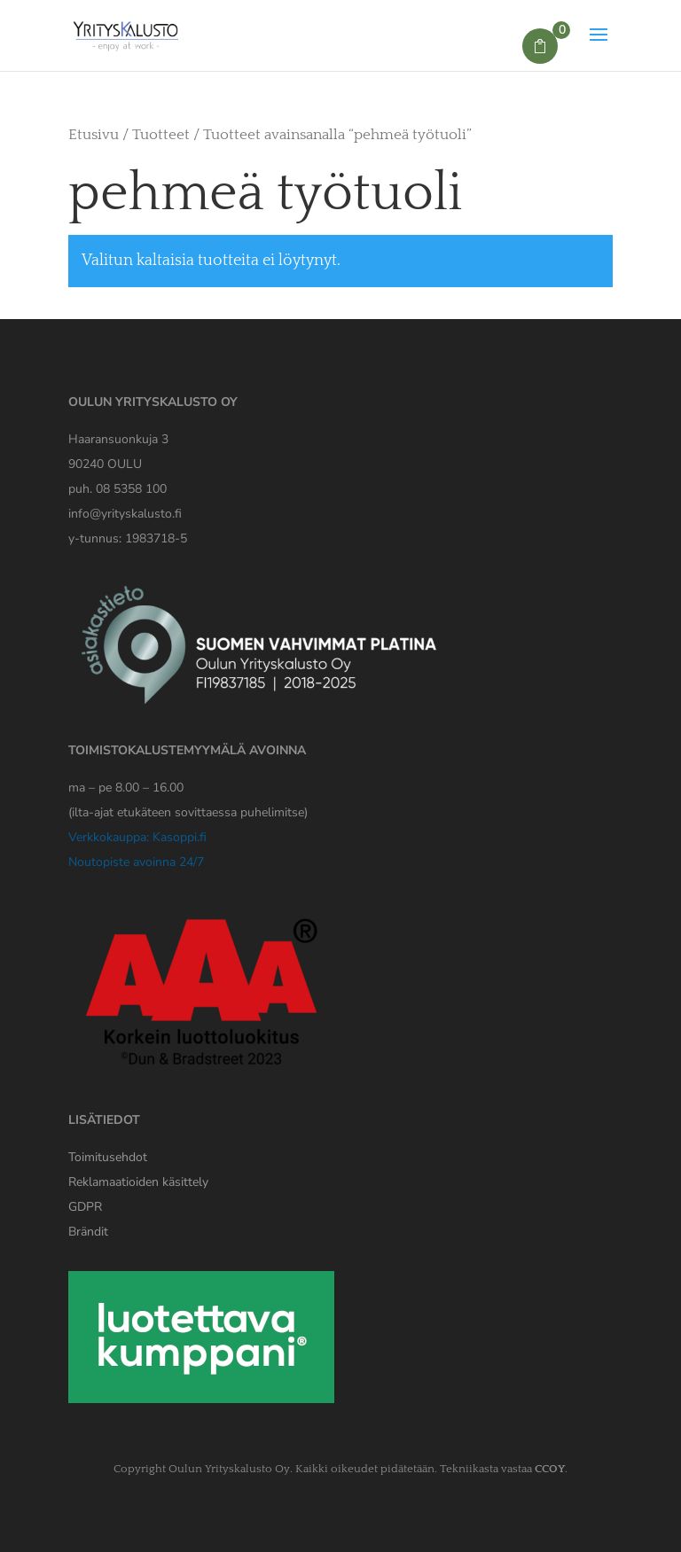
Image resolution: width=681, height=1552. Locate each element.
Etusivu (93, 135)
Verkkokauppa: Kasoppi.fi (137, 837)
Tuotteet (161, 135)
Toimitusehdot (107, 1157)
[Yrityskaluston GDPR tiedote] (85, 1206)
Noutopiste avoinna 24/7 (136, 862)
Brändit (88, 1231)
